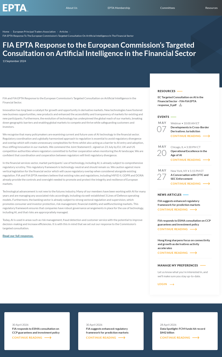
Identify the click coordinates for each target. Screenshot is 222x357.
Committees (167, 7)
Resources (211, 7)
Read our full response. (18, 235)
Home (6, 31)
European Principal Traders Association (34, 31)
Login (162, 284)
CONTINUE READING (186, 135)
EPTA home (16, 7)
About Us (71, 7)
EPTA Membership (119, 7)
